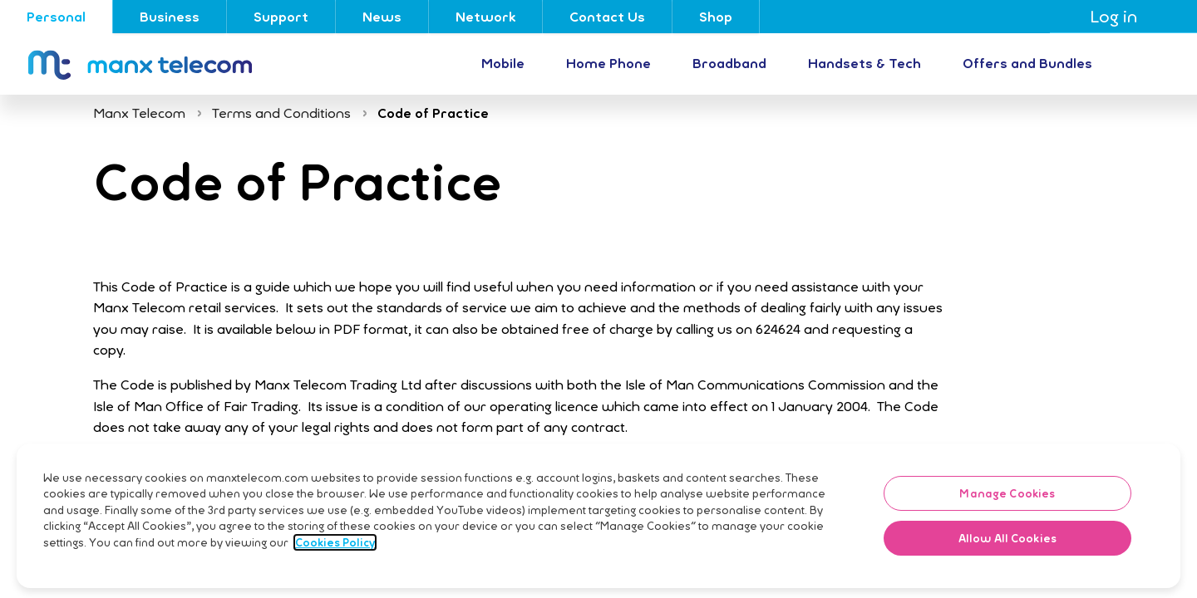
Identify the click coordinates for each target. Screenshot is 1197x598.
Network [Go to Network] (485, 16)
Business (170, 16)
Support (281, 16)
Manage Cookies (1007, 520)
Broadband (729, 63)
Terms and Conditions (281, 113)
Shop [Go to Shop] (715, 16)
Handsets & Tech (864, 63)
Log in (1123, 16)
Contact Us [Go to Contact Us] (607, 16)
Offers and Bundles (1027, 63)
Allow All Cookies (1007, 564)
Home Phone (608, 63)
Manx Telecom (139, 113)
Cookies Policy (335, 569)
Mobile (503, 63)
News (381, 16)
